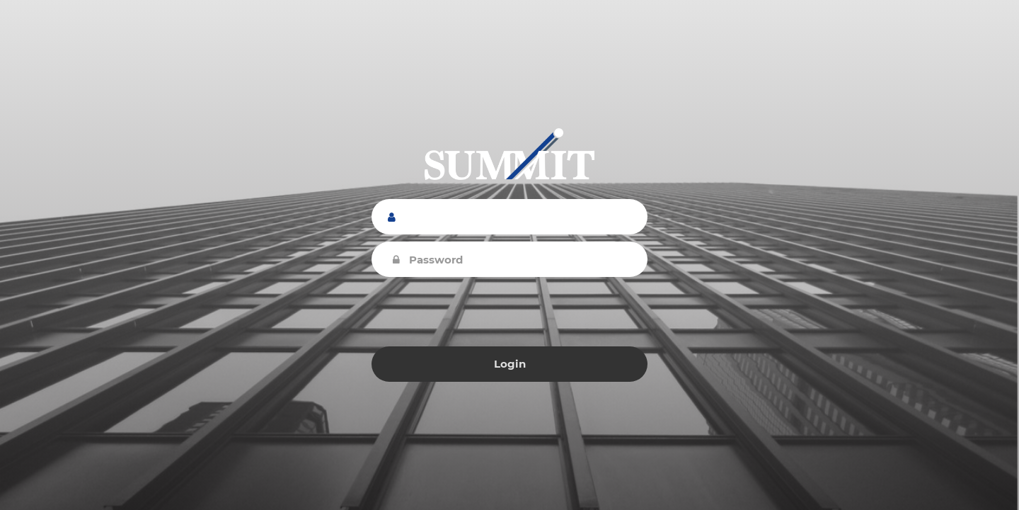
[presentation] (509, 311)
